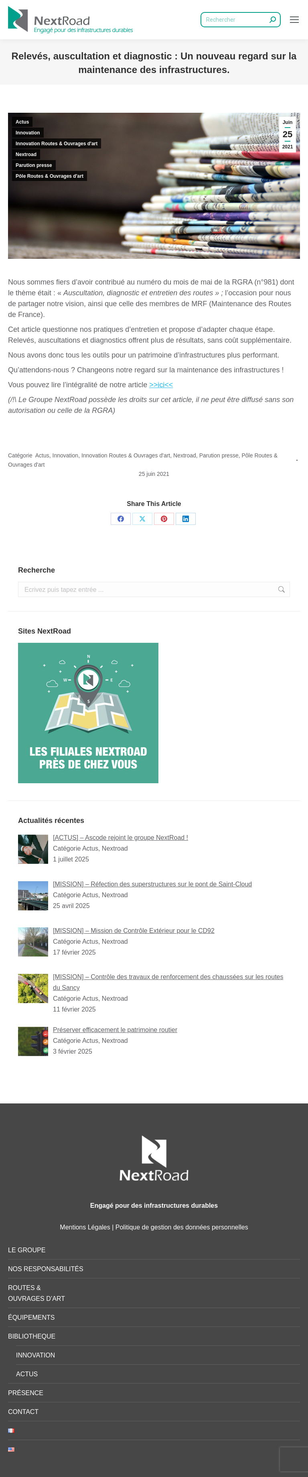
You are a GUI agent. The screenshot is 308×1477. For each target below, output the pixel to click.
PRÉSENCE (25, 1393)
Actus (22, 122)
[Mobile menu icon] (294, 19)
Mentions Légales (85, 1227)
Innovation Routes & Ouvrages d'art (56, 143)
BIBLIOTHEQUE (31, 1336)
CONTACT (23, 1411)
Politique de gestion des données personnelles (182, 1227)
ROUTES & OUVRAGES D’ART (36, 1293)
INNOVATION (35, 1355)
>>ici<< (161, 385)
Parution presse (34, 165)
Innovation (28, 133)
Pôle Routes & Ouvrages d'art (49, 176)
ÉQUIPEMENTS (31, 1317)
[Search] (241, 19)
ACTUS (27, 1374)
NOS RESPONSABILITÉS (45, 1269)
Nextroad (26, 154)
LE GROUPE (26, 1250)
